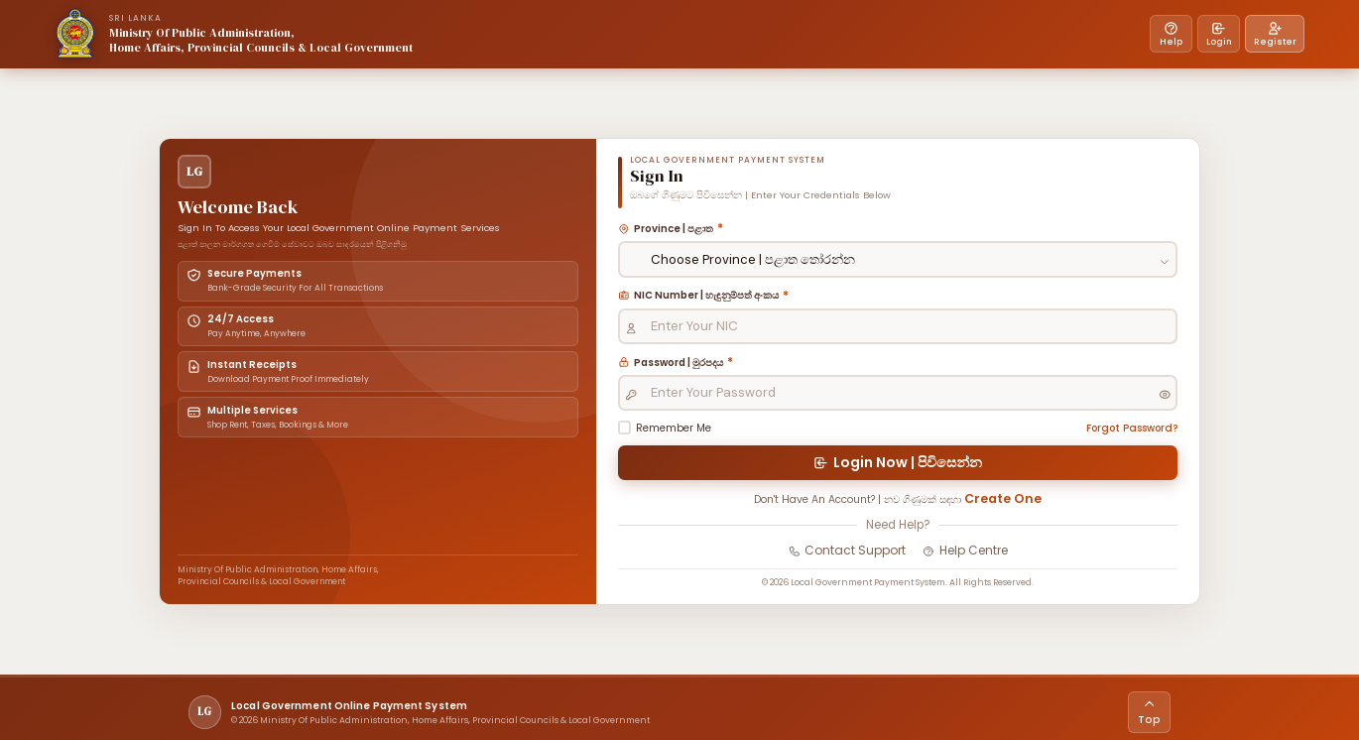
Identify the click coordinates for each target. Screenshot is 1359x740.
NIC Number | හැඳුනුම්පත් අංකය (723, 292)
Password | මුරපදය (692, 361)
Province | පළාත (684, 222)
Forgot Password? (1119, 430)
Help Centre (968, 564)
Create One (1029, 509)
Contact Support (845, 564)
